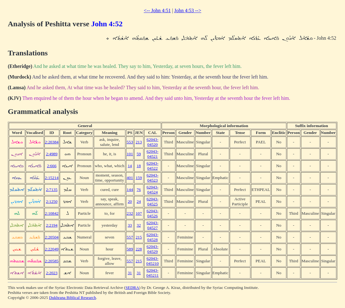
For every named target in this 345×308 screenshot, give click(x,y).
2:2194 (52, 225)
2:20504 (52, 237)
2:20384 (52, 142)
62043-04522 (152, 166)
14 (130, 165)
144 (130, 189)
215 (139, 237)
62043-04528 (152, 237)
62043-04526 (152, 213)
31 (130, 272)
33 (130, 225)
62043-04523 (152, 177)
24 (139, 201)
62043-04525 (152, 201)
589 (130, 249)
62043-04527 (152, 225)
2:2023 (52, 272)
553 (130, 142)
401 (130, 177)
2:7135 (52, 189)
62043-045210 (152, 261)
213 (139, 142)
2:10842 (52, 213)
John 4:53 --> (187, 10)
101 (130, 153)
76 (139, 189)
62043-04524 (152, 189)
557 (130, 237)
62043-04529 (152, 249)
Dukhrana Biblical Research (72, 297)
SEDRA (132, 287)
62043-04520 (152, 142)
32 (139, 225)
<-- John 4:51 (157, 10)
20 (130, 201)
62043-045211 (152, 273)
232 (130, 213)
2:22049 (52, 249)
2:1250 (52, 201)
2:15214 (52, 177)
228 (139, 249)
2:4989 (52, 153)
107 (139, 213)
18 (139, 165)
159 (139, 177)
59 (139, 153)
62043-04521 (152, 154)
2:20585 (52, 261)
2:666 (51, 165)
